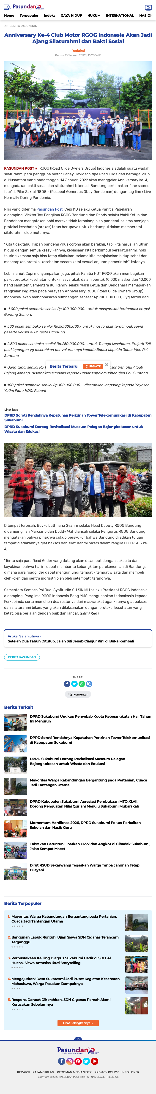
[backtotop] (78, 1041)
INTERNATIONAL (120, 15)
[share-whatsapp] (82, 684)
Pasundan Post (50, 209)
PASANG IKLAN (43, 1072)
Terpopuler (29, 15)
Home (9, 15)
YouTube (98, 1063)
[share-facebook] (67, 684)
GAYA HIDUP (71, 15)
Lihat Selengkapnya (78, 1023)
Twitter (88, 1063)
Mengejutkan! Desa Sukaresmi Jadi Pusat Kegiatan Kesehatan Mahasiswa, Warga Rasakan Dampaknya (65, 981)
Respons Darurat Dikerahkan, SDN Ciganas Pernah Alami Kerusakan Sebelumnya (60, 1002)
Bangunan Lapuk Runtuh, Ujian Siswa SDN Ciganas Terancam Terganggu (65, 939)
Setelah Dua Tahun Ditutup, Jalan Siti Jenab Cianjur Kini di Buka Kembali (71, 641)
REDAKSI (23, 1072)
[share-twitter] (74, 684)
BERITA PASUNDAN (22, 657)
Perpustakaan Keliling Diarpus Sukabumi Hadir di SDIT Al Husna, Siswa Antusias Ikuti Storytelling (61, 960)
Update (93, 366)
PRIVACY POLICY (106, 1072)
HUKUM (94, 15)
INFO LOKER (130, 1072)
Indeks (49, 15)
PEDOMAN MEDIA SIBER (74, 1072)
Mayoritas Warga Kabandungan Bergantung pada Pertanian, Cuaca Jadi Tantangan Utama (64, 918)
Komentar (78, 694)
